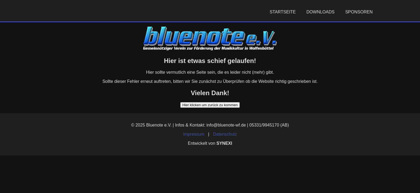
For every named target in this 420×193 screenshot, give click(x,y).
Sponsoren (359, 12)
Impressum (193, 134)
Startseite (283, 12)
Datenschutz (225, 134)
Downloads (320, 12)
